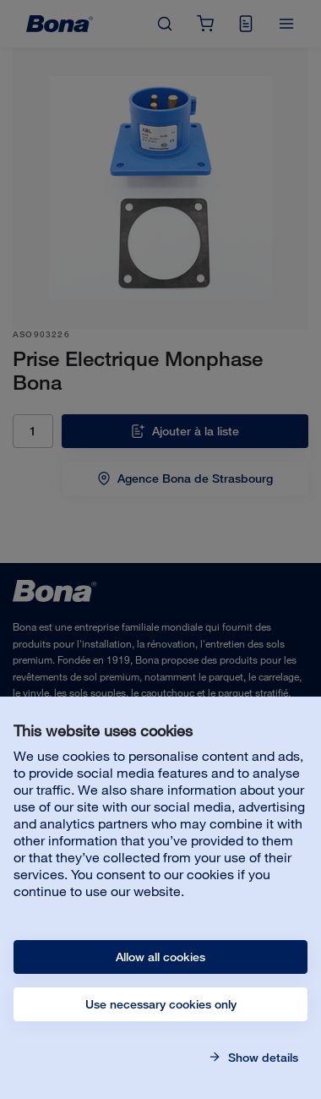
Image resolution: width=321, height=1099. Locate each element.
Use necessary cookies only (161, 1004)
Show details (261, 1057)
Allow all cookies (160, 957)
